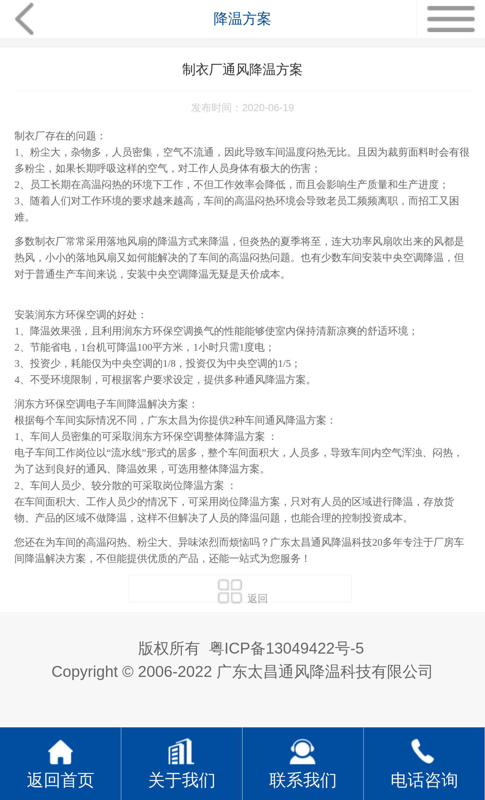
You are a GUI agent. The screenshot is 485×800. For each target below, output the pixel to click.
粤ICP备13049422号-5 (286, 648)
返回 (243, 590)
